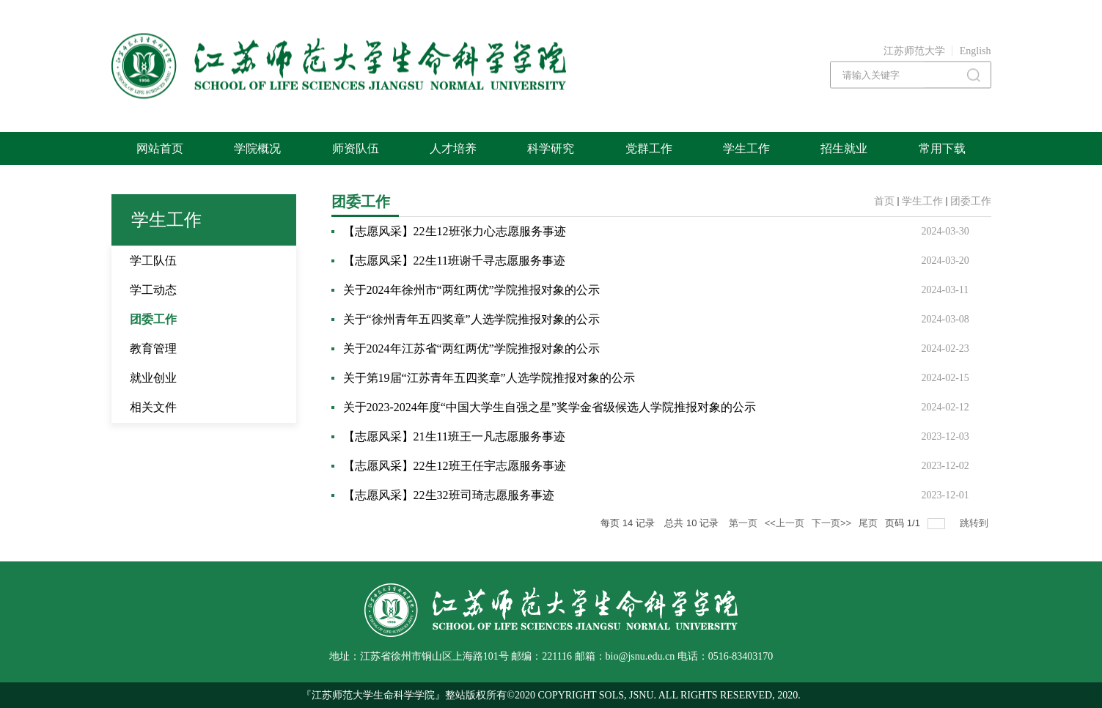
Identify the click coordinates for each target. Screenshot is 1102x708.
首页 (884, 201)
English (975, 50)
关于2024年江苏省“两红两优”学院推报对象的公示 (471, 348)
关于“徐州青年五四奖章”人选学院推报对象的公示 (471, 319)
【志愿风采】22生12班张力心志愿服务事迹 (454, 231)
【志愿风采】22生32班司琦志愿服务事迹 (448, 495)
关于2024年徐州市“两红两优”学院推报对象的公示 (471, 290)
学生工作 (922, 201)
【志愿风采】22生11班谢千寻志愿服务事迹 (454, 260)
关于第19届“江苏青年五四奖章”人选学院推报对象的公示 (489, 378)
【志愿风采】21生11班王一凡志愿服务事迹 (454, 436)
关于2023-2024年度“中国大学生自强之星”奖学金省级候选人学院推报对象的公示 (550, 407)
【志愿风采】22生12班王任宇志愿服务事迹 (454, 466)
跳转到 (975, 522)
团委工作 (970, 201)
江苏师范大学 (914, 50)
